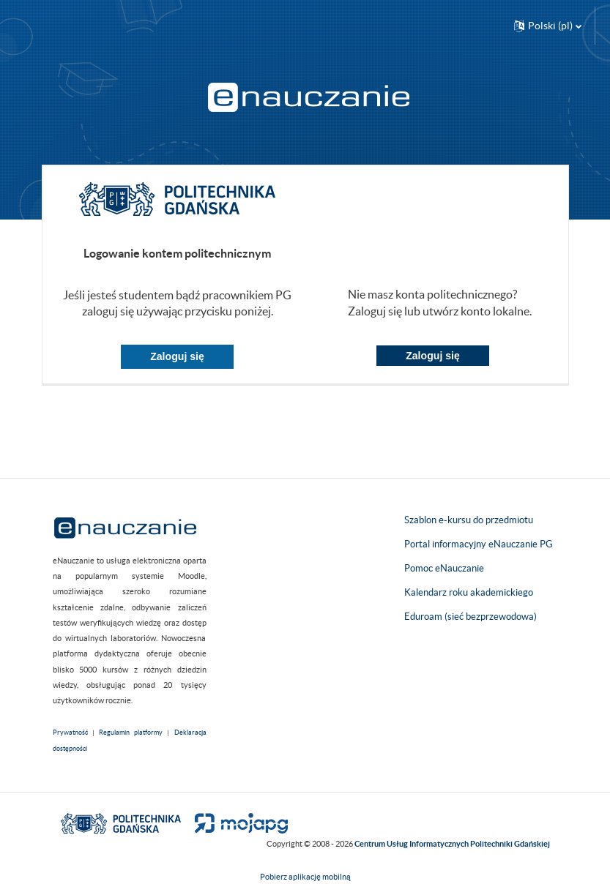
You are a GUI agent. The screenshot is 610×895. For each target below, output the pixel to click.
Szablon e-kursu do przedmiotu (468, 519)
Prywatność (70, 732)
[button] (548, 25)
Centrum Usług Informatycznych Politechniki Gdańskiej (452, 843)
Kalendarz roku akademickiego (468, 592)
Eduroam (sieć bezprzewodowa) (470, 616)
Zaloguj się (177, 356)
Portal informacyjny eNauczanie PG (478, 544)
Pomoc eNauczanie (444, 568)
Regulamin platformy (131, 732)
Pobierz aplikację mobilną (305, 876)
